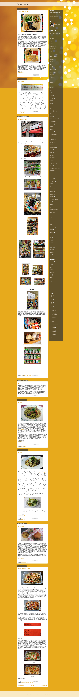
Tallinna (51, 274)
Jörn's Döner (52, 98)
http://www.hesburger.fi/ (21, 558)
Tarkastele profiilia (57, 24)
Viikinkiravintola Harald (53, 209)
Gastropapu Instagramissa (54, 16)
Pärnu (51, 269)
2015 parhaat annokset (53, 35)
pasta (25, 446)
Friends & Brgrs (52, 69)
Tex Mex (51, 222)
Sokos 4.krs (51, 188)
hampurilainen (23, 562)
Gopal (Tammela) (52, 72)
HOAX (51, 75)
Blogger (50, 694)
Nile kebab (51, 149)
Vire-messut (52, 255)
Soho (50, 186)
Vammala (51, 277)
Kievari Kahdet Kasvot (53, 105)
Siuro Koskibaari (52, 270)
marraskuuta (54, 310)
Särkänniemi (52, 194)
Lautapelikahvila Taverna (54, 118)
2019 (52, 299)
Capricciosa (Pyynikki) (53, 54)
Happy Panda (52, 77)
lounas (51, 235)
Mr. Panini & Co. (52, 139)
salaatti (51, 240)
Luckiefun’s (51, 126)
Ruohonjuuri (52, 250)
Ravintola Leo (52, 171)
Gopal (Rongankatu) (24, 11)
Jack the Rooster (52, 93)
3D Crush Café (52, 40)
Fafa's (51, 64)
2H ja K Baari (52, 38)
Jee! (19, 383)
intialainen (51, 229)
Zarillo (51, 214)
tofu (32, 682)
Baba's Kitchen (52, 46)
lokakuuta (53, 311)
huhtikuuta (53, 331)
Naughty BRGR (52, 145)
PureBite (51, 165)
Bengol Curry (52, 48)
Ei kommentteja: (29, 111)
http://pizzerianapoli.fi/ (21, 441)
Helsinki (51, 262)
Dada (50, 61)
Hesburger (21, 526)
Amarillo (51, 41)
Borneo (51, 51)
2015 (52, 305)
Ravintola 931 (52, 170)
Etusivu (32, 685)
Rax (50, 173)
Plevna (51, 162)
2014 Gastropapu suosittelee (54, 33)
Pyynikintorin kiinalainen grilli (54, 168)
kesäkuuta (53, 328)
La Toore (51, 116)
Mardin (51, 129)
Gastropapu (22, 4)
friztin (42, 694)
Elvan (51, 62)
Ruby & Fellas (52, 178)
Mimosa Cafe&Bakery (53, 134)
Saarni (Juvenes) (52, 181)
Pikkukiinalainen (52, 158)
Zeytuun (51, 215)
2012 (52, 337)
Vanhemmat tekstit (43, 685)
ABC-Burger (52, 261)
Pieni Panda (21, 82)
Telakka (51, 201)
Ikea (50, 90)
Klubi (50, 108)
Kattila (51, 103)
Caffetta (51, 53)
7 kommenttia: (28, 395)
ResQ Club (51, 249)
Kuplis (51, 113)
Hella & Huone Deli (53, 79)
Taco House (52, 196)
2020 (52, 298)
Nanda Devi (51, 142)
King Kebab (51, 106)
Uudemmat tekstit (21, 685)
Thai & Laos (52, 202)
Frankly (51, 67)
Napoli (20, 402)
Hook (50, 85)
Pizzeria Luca (52, 160)
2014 (52, 306)
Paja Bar (51, 152)
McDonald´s (52, 131)
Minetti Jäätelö (52, 136)
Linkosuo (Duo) (52, 121)
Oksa (50, 150)
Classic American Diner (53, 56)
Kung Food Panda (53, 111)
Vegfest (51, 254)
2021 (52, 296)
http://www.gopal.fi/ (21, 72)
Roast (51, 176)
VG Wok (51, 207)
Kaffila (51, 100)
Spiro (50, 189)
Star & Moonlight (52, 191)
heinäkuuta (53, 327)
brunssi (51, 224)
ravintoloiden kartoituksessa (42, 472)
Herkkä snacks (52, 80)
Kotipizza (51, 110)
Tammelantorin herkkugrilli (54, 199)
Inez (50, 92)
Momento (51, 137)
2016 (52, 303)
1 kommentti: (29, 375)
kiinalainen (23, 682)
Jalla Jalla (51, 95)
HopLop (51, 87)
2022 (52, 295)
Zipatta (51, 217)
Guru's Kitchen (52, 74)
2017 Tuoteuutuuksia (53, 36)
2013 (52, 307)
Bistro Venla (52, 49)
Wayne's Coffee (52, 212)
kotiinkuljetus (52, 234)
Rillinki (51, 175)
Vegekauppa (52, 252)
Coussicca (51, 59)
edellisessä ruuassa (21, 429)
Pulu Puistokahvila (53, 163)
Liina (56, 23)
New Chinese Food (24, 569)
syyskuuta (53, 313)
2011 (52, 338)
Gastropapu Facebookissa (54, 14)
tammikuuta (54, 335)
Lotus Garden (52, 124)
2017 (52, 302)
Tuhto (51, 204)
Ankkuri (51, 43)
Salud (51, 183)
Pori (50, 267)
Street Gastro (52, 272)
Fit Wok (51, 66)
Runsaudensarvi (23, 119)
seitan (51, 242)
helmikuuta (53, 334)
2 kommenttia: (28, 518)
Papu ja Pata (52, 155)
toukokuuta (53, 330)
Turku (51, 275)
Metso (51, 132)
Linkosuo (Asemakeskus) (54, 119)
